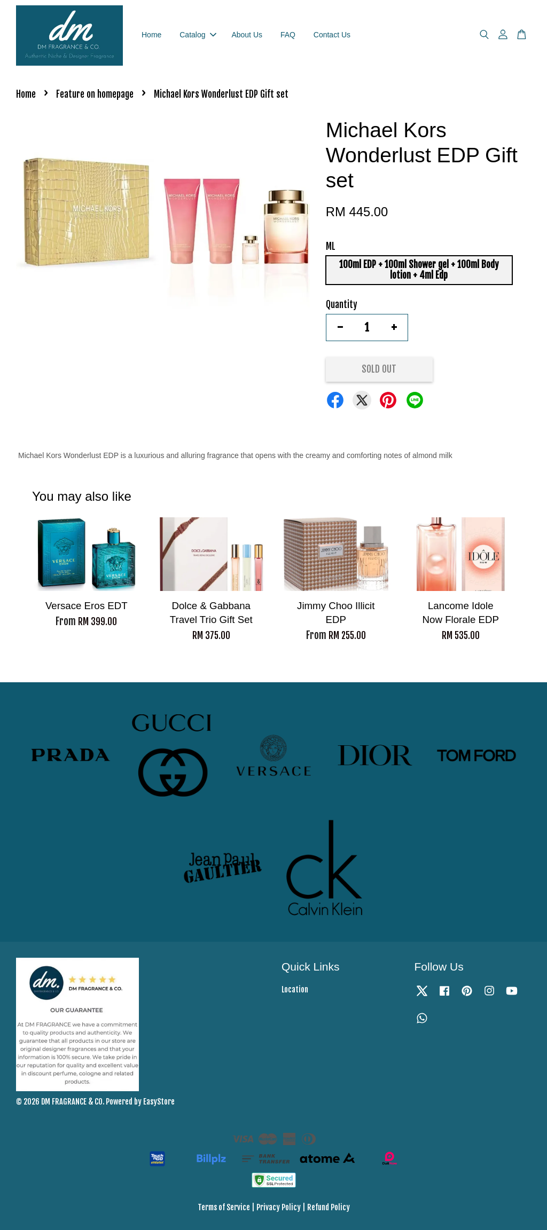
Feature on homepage (95, 94)
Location (295, 989)
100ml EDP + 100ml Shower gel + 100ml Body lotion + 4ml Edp (419, 270)
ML (330, 246)
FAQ (287, 34)
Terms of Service (224, 1207)
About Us (246, 34)
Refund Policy (328, 1207)
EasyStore (159, 1102)
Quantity (341, 304)
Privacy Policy (278, 1207)
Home (151, 34)
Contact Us (332, 34)
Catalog (197, 34)
